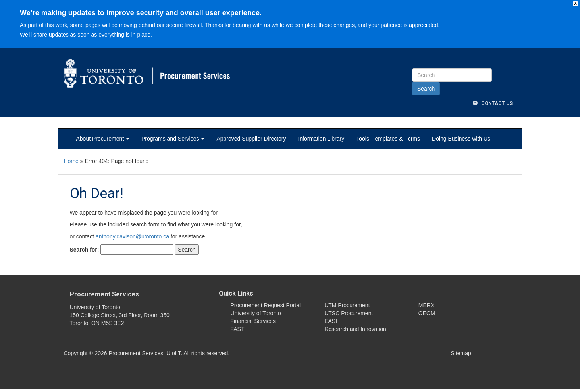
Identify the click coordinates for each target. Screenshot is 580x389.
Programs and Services (172, 138)
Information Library (321, 138)
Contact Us (493, 103)
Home (71, 161)
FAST (238, 329)
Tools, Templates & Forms (388, 138)
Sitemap (461, 353)
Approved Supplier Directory (251, 138)
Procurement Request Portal (266, 305)
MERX (426, 305)
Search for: (84, 249)
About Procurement (103, 138)
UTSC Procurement (348, 313)
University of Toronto (256, 313)
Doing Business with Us (461, 138)
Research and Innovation (355, 329)
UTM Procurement (347, 305)
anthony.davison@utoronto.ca (132, 236)
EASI (330, 321)
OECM (426, 313)
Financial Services (253, 321)
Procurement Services (104, 294)
